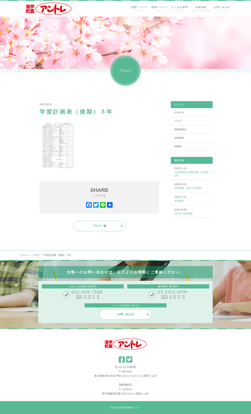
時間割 (178, 146)
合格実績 (179, 137)
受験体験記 (180, 129)
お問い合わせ (125, 314)
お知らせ (179, 112)
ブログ (178, 120)
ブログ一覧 (99, 225)
